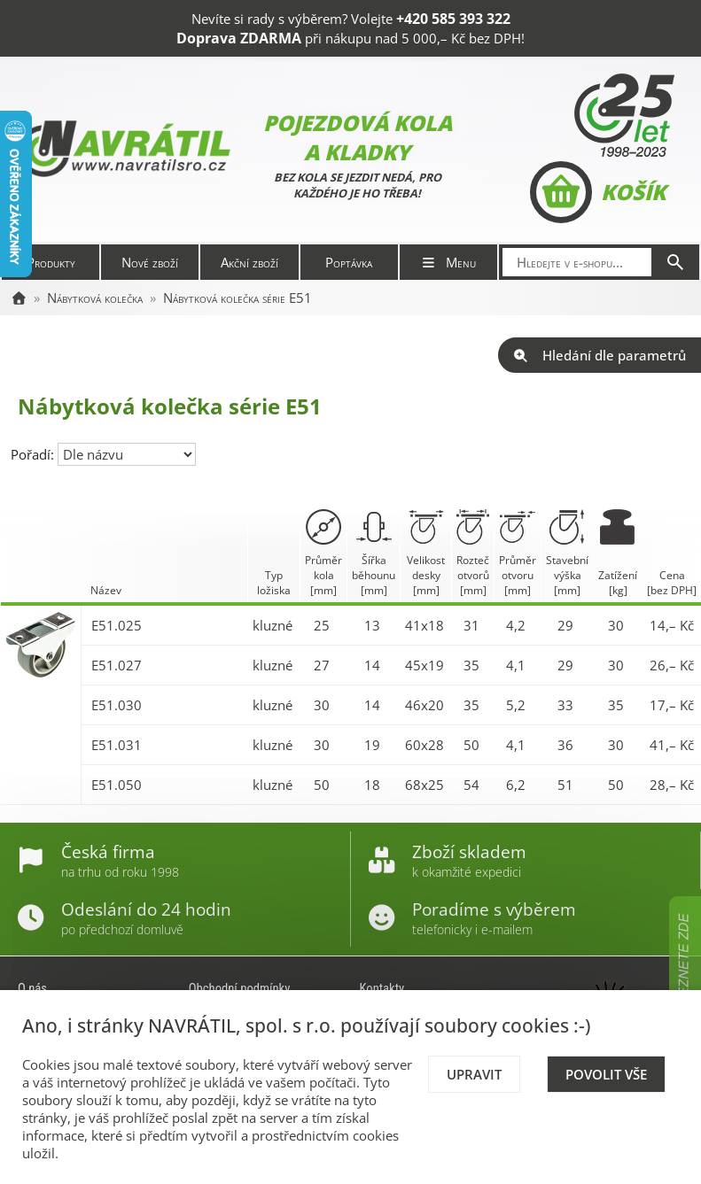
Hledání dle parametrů (599, 355)
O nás (32, 988)
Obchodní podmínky (240, 988)
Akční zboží (249, 262)
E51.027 (116, 665)
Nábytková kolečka (95, 297)
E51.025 (116, 625)
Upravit (474, 1074)
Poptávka (348, 262)
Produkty (51, 262)
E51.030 (116, 705)
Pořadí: (34, 454)
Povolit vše (606, 1074)
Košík (598, 192)
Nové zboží (149, 262)
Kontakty (382, 988)
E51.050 (116, 784)
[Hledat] (675, 262)
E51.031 (116, 745)
